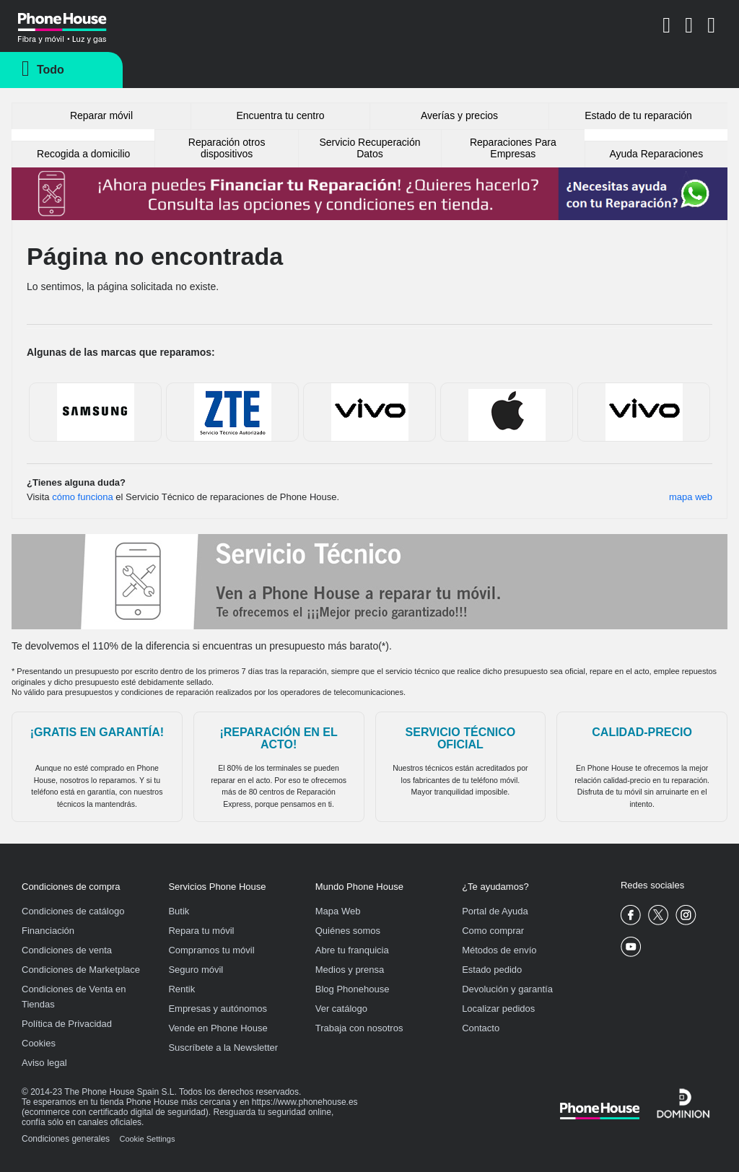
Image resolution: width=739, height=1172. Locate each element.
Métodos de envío (499, 950)
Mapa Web (338, 911)
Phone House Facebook (631, 915)
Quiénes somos (347, 930)
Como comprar (493, 930)
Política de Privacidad (67, 1023)
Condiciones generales (66, 1139)
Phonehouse (79, 24)
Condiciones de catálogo (73, 911)
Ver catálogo (341, 1008)
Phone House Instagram (685, 915)
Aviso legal (44, 1062)
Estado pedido (492, 969)
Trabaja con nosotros (359, 1028)
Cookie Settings (147, 1138)
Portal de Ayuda (495, 911)
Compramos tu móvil (211, 950)
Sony (369, 412)
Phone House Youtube (631, 947)
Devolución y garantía (507, 989)
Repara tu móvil (201, 930)
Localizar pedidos (498, 1008)
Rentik (181, 989)
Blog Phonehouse (352, 989)
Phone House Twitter (658, 915)
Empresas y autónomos (217, 1008)
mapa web (690, 496)
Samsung (95, 412)
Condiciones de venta (67, 950)
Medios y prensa (349, 969)
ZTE (232, 412)
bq (644, 412)
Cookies (39, 1043)
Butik (178, 911)
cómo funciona (82, 496)
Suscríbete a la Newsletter (223, 1047)
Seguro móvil (195, 969)
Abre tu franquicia (352, 950)
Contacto (480, 1028)
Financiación (48, 930)
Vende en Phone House (217, 1028)
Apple (507, 412)
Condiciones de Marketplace (81, 969)
